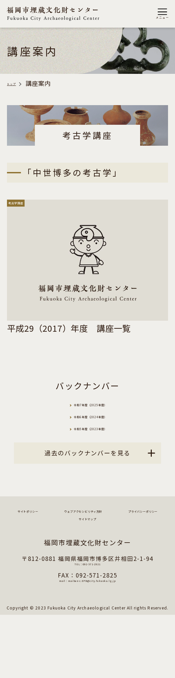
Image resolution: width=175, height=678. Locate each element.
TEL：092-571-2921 (87, 630)
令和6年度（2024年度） (96, 438)
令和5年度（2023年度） (96, 461)
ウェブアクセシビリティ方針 (88, 566)
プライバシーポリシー (52, 579)
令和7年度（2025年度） (96, 415)
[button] (162, 14)
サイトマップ (137, 579)
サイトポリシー (87, 553)
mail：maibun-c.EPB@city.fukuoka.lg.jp (87, 646)
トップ (16, 83)
